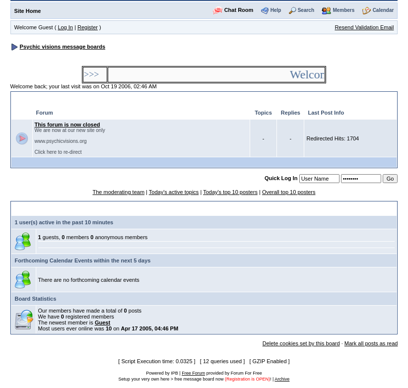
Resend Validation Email (364, 27)
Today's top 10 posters (230, 192)
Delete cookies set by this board (301, 343)
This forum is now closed (67, 125)
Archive (281, 379)
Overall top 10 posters (289, 192)
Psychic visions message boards (62, 47)
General (29, 99)
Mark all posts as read (371, 343)
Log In (65, 27)
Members (343, 10)
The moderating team (118, 192)
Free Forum (193, 373)
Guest (102, 322)
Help (276, 10)
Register (87, 27)
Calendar (383, 10)
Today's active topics (174, 192)
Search (306, 10)
